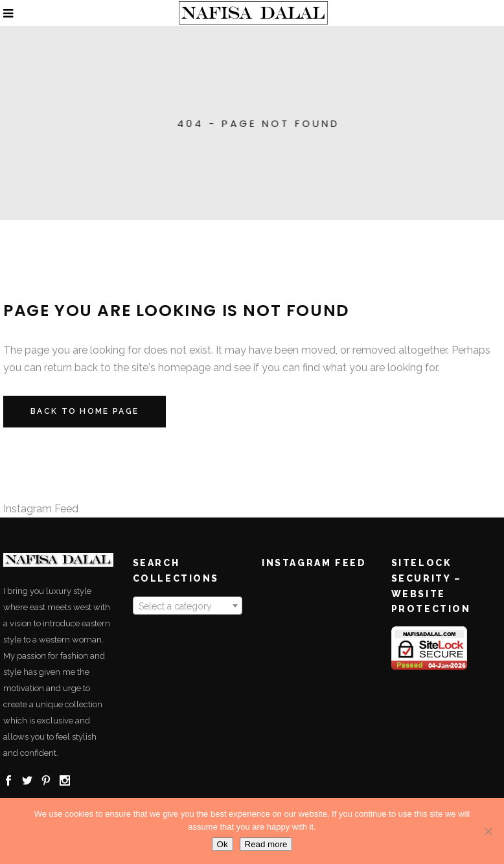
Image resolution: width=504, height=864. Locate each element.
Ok (222, 844)
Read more (266, 844)
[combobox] (188, 606)
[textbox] (187, 606)
